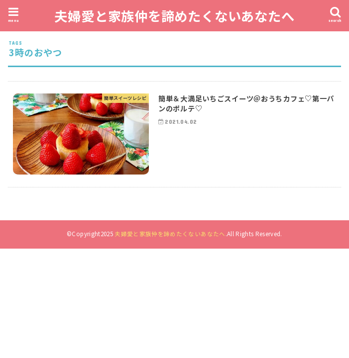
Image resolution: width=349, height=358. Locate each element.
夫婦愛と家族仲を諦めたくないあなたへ (174, 15)
